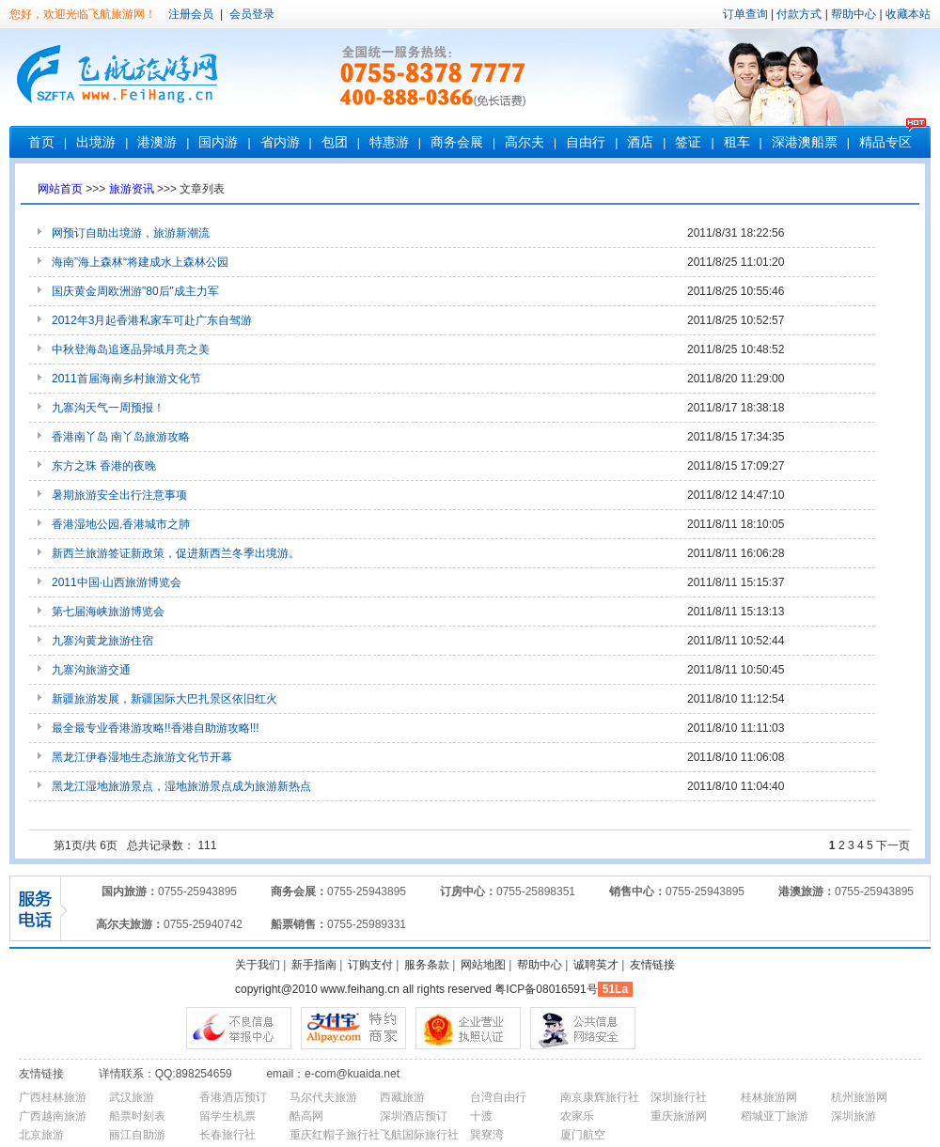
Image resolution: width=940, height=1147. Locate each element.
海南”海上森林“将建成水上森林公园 (140, 262)
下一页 (893, 845)
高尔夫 (524, 141)
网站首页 (60, 188)
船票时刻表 (137, 1116)
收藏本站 (908, 14)
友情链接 (652, 964)
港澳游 (157, 141)
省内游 (280, 141)
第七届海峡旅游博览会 (108, 611)
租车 (737, 141)
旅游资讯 (131, 188)
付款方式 (799, 14)
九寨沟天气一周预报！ (108, 407)
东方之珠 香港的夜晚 (104, 466)
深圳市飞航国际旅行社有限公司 (122, 77)
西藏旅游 (402, 1097)
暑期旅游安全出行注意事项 (119, 495)
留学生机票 (227, 1116)
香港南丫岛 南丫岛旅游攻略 (121, 436)
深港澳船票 (805, 141)
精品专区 (885, 141)
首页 (41, 141)
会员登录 (248, 14)
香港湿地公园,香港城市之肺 (121, 524)
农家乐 (577, 1116)
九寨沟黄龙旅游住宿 (102, 640)
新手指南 (314, 964)
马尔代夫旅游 (323, 1097)
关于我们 (257, 964)
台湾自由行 (498, 1097)
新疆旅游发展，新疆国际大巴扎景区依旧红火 (164, 698)
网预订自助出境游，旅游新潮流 (131, 233)
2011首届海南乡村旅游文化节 (126, 378)
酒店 (640, 141)
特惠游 (389, 141)
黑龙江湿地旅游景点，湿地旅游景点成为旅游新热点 (181, 786)
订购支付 (370, 964)
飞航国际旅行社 (419, 1134)
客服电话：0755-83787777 (434, 77)
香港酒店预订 (233, 1097)
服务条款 (426, 964)
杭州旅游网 (859, 1097)
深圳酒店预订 (413, 1116)
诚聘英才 (596, 964)
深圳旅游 (853, 1116)
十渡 (481, 1116)
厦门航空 (582, 1134)
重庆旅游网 (678, 1116)
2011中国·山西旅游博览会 (116, 582)
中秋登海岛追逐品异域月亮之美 (131, 349)
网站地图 (483, 964)
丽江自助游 (137, 1134)
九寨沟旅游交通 (91, 669)
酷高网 (306, 1116)
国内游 (218, 141)
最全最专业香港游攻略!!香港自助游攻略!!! (155, 728)
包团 (334, 141)
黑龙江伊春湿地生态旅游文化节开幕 (142, 757)
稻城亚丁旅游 (774, 1116)
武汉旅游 (131, 1097)
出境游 (96, 141)
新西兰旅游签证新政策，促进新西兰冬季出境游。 (176, 553)
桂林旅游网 (769, 1097)
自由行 (585, 141)
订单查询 (745, 14)
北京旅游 (41, 1134)
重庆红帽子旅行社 (335, 1134)
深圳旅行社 (678, 1097)
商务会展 (457, 141)
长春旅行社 (227, 1134)
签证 (688, 141)
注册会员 (190, 14)
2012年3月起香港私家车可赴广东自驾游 (152, 320)
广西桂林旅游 (52, 1097)
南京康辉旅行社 (599, 1097)
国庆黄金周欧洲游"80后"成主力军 (135, 291)
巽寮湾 (487, 1134)
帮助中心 (853, 14)
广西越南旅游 (52, 1116)
